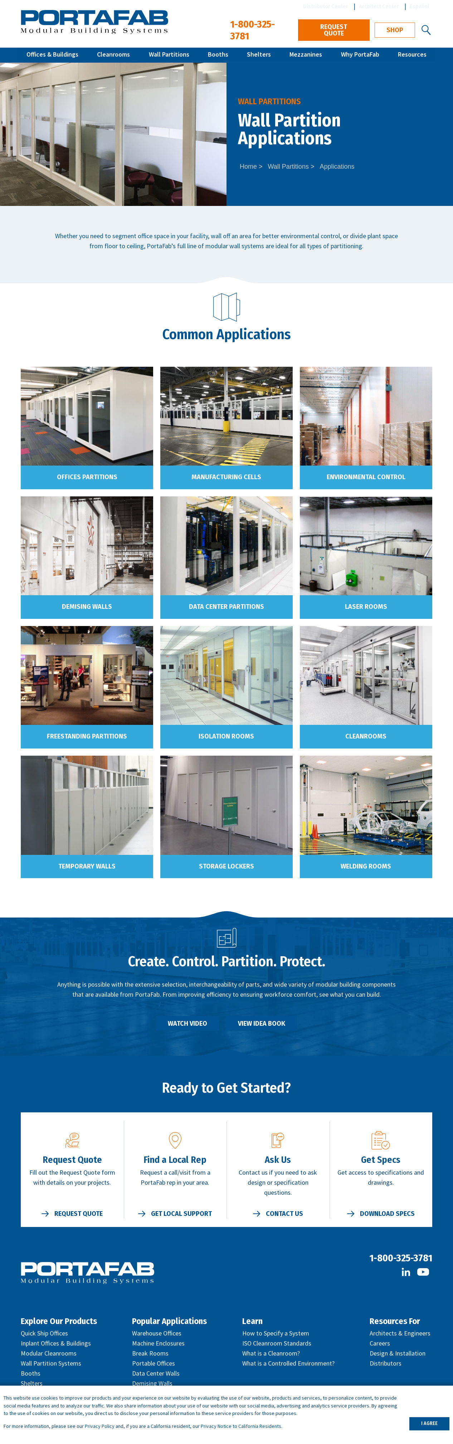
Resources (412, 55)
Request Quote (333, 30)
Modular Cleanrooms (49, 1353)
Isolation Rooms (226, 736)
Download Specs (387, 1214)
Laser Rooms (366, 607)
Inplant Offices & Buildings (56, 1343)
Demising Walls (87, 607)
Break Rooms (150, 1353)
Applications (337, 166)
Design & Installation (397, 1353)
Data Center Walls (156, 1373)
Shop (394, 30)
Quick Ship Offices (44, 1333)
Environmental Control (366, 477)
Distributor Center (325, 6)
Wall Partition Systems (51, 1363)
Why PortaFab (360, 55)
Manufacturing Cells (226, 477)
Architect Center (379, 6)
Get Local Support (181, 1214)
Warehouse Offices (156, 1333)
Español (419, 6)
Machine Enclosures (158, 1343)
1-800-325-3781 (400, 1258)
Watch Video (187, 1023)
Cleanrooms (113, 55)
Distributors (385, 1363)
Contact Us (284, 1214)
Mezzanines (305, 55)
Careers (380, 1343)
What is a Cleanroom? (271, 1353)
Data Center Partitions (226, 607)
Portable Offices (153, 1363)
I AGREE (429, 1423)
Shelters (259, 55)
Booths (218, 55)
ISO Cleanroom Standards (276, 1343)
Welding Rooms (366, 866)
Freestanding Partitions (87, 736)
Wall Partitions (169, 55)
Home (248, 166)
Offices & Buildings (52, 55)
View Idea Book (261, 1023)
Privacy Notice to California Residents (241, 1426)
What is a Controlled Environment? (288, 1363)
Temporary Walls (87, 866)
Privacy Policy (100, 1426)
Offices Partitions (87, 477)
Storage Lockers (226, 866)
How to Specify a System (275, 1333)
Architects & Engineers (400, 1333)
